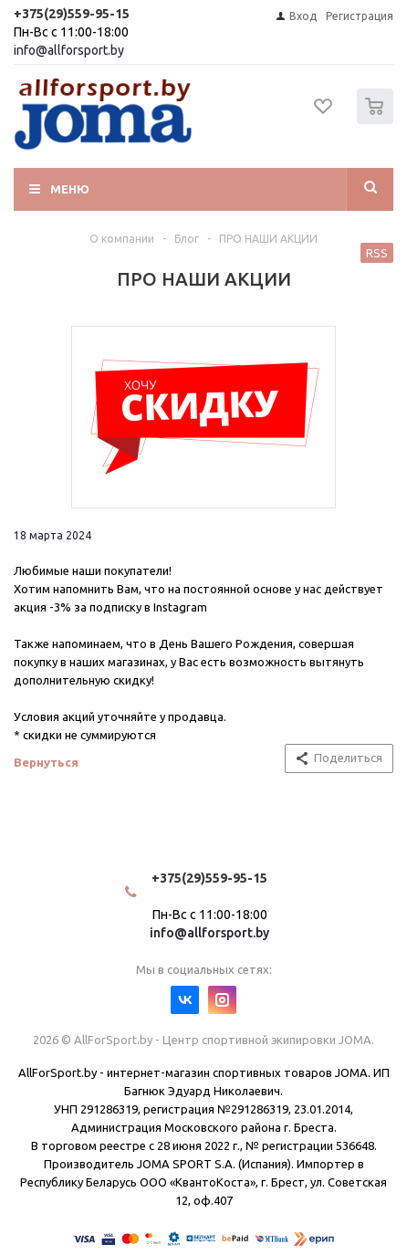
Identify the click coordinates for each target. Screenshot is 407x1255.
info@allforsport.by (69, 50)
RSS (377, 252)
